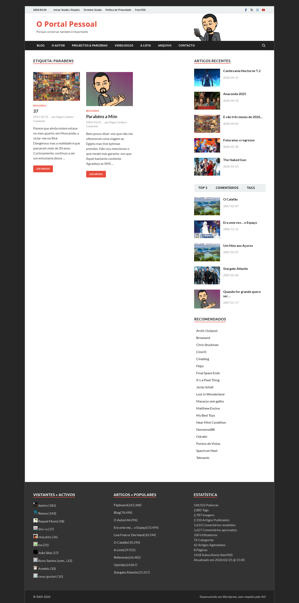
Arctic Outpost (207, 331)
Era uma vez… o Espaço (240, 222)
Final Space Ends (208, 373)
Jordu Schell (204, 387)
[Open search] (264, 45)
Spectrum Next (207, 451)
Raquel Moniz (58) (48, 521)
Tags (251, 188)
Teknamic (203, 458)
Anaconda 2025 (234, 94)
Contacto (187, 45)
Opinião (119, 565)
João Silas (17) (46, 553)
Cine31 (201, 352)
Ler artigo (41, 167)
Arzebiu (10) (44, 568)
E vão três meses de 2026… (243, 117)
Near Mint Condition (211, 422)
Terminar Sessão (92, 9)
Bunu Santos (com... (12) (52, 561)
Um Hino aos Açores (238, 245)
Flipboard (121, 505)
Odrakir (201, 436)
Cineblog (202, 359)
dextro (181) (44, 505)
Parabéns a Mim (101, 116)
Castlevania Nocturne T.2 (242, 71)
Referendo (121, 557)
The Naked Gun (234, 160)
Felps (200, 366)
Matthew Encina (208, 408)
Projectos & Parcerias (90, 45)
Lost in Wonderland (210, 394)
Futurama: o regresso (239, 140)
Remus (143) (44, 513)
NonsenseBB (205, 429)
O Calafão (230, 199)
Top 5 (202, 188)
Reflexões (39, 105)
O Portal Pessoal (66, 24)
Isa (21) (41, 545)
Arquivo (165, 45)
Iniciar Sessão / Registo (67, 9)
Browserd (203, 338)
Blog (41, 45)
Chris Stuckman (207, 345)
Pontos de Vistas (208, 443)
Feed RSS (140, 9)
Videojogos (124, 45)
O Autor (58, 45)
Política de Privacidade (118, 9)
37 (35, 111)
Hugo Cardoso (64, 117)
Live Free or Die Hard (129, 535)
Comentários (227, 188)
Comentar (39, 121)
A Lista (145, 45)
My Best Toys (205, 415)
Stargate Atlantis (235, 268)
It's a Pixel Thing (207, 380)
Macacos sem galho (210, 401)
